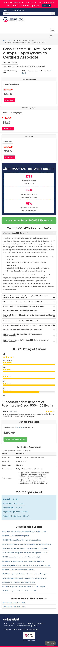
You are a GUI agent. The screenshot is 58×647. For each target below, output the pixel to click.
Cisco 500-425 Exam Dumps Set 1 (14, 603)
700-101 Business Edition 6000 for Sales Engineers (18, 582)
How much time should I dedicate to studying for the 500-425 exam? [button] (28, 325)
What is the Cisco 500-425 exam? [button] (15, 233)
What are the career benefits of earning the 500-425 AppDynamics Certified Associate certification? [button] (27, 296)
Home (6, 10)
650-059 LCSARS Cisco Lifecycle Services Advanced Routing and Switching (26, 544)
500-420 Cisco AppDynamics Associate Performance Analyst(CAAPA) (24, 531)
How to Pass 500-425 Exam (29, 220)
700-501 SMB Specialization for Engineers (15, 536)
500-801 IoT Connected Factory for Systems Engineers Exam (21, 540)
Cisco (8, 40)
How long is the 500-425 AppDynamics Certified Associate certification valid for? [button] (29, 316)
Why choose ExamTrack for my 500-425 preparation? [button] (22, 330)
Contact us (21, 623)
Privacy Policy (8, 626)
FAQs (12, 623)
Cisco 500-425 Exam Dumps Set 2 (14, 607)
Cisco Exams (20, 427)
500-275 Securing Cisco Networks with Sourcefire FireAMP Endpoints (24, 586)
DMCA (35, 626)
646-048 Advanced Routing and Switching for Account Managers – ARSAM (26, 565)
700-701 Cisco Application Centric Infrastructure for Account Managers (24, 574)
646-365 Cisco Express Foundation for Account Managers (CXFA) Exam (25, 548)
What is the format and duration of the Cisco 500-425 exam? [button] (25, 302)
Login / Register (18, 10)
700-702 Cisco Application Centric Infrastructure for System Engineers (24, 578)
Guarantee (40, 623)
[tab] (29, 233)
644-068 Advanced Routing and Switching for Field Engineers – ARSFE (24, 553)
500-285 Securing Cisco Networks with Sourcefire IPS (19, 591)
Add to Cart (9, 100)
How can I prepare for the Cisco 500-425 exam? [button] (20, 321)
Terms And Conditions (23, 626)
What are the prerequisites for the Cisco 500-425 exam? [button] (23, 306)
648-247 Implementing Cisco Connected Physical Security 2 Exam (23, 561)
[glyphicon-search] (53, 13)
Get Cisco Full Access (15, 439)
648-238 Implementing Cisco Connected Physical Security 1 (21, 557)
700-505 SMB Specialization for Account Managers (18, 569)
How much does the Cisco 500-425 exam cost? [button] (20, 311)
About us (30, 623)
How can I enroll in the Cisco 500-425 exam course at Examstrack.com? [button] (22, 335)
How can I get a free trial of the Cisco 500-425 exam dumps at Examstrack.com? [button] (25, 341)
